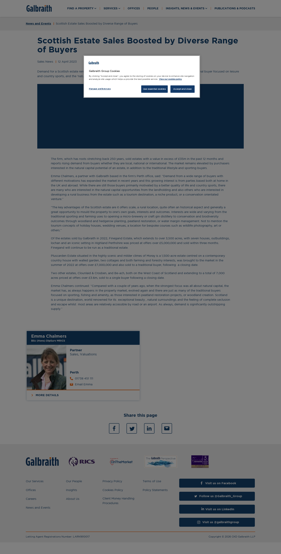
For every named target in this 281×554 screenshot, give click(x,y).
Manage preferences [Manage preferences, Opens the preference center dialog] (100, 89)
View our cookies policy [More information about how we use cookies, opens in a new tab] (170, 79)
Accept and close (182, 89)
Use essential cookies (154, 89)
